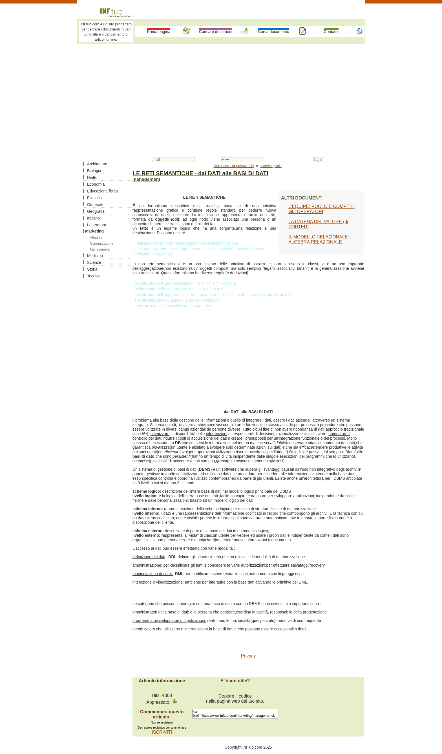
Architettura (97, 164)
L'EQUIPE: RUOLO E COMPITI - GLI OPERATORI (321, 209)
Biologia (94, 170)
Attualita (96, 238)
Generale (95, 204)
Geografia (95, 211)
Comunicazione (101, 244)
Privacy (248, 656)
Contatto (331, 31)
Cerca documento (273, 31)
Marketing (94, 231)
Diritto (92, 177)
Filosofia (94, 198)
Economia (96, 184)
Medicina (95, 255)
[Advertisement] (221, 88)
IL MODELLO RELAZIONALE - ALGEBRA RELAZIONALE (319, 239)
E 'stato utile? (235, 680)
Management (100, 249)
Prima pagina (159, 31)
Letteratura (96, 225)
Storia (92, 269)
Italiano (93, 218)
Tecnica (93, 276)
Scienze (94, 262)
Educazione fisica (102, 191)
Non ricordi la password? (234, 166)
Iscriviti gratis (271, 166)
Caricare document (215, 31)
